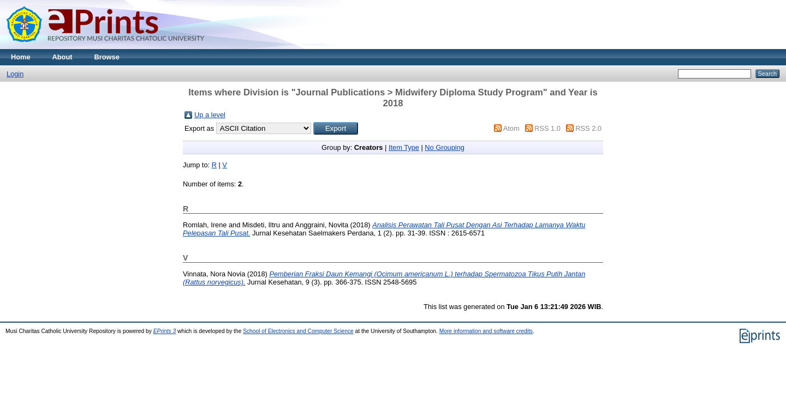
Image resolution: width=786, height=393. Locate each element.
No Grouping (445, 147)
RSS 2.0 (588, 128)
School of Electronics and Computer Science (298, 331)
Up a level (209, 115)
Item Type (404, 147)
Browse (107, 57)
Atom (511, 128)
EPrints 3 (164, 331)
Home (21, 57)
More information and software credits (486, 331)
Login (15, 74)
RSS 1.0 (547, 128)
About (62, 57)
